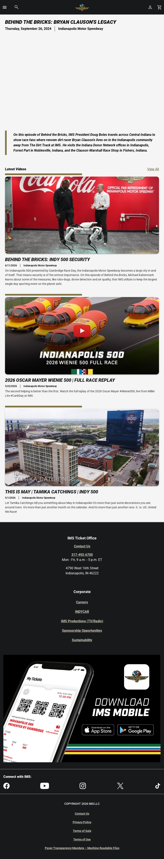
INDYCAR (82, 612)
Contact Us (82, 546)
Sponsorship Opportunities (82, 631)
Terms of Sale (82, 831)
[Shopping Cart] (159, 7)
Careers (82, 602)
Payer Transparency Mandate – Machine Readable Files (82, 848)
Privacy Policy (82, 822)
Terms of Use (82, 839)
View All (153, 169)
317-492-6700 (82, 555)
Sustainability (82, 640)
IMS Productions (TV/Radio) (82, 621)
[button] (4, 7)
